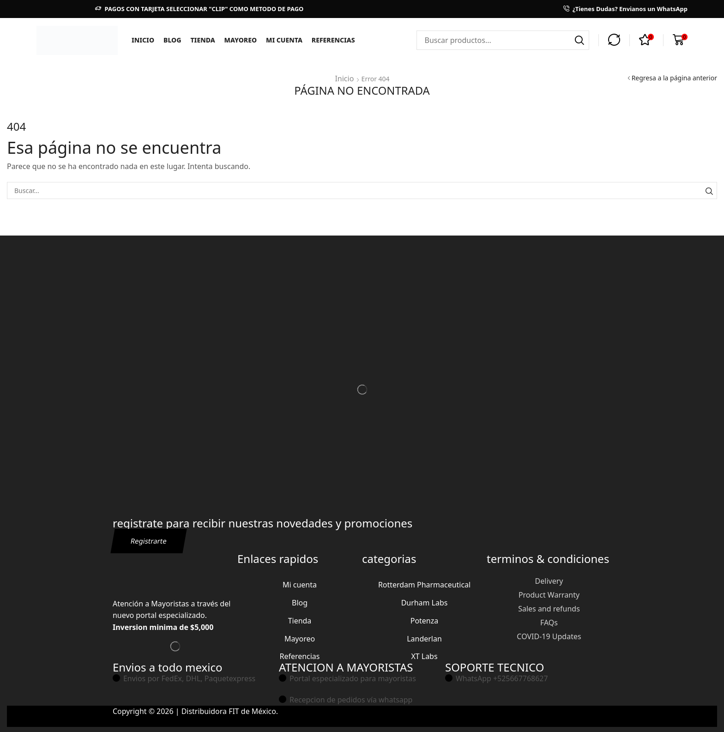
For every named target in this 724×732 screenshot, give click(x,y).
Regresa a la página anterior (674, 77)
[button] (614, 40)
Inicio (344, 77)
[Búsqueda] (579, 40)
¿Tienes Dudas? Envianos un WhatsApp (630, 9)
